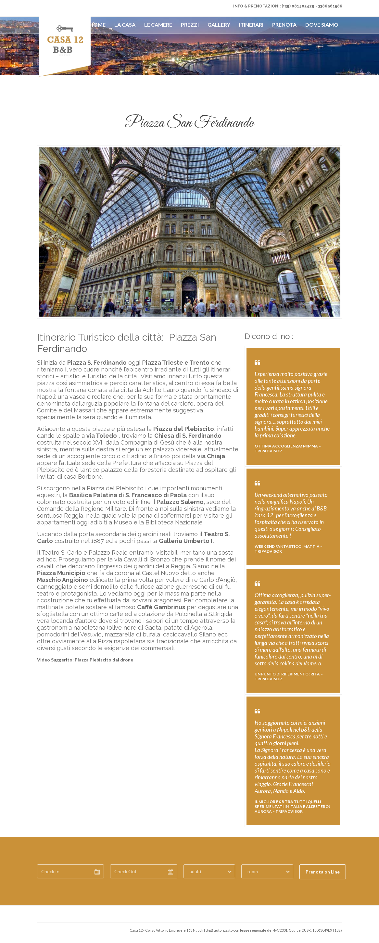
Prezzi (190, 24)
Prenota (284, 24)
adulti (195, 871)
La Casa (124, 24)
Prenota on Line (323, 871)
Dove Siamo (321, 24)
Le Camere (158, 24)
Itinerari (251, 24)
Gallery (219, 24)
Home (97, 24)
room (252, 871)
